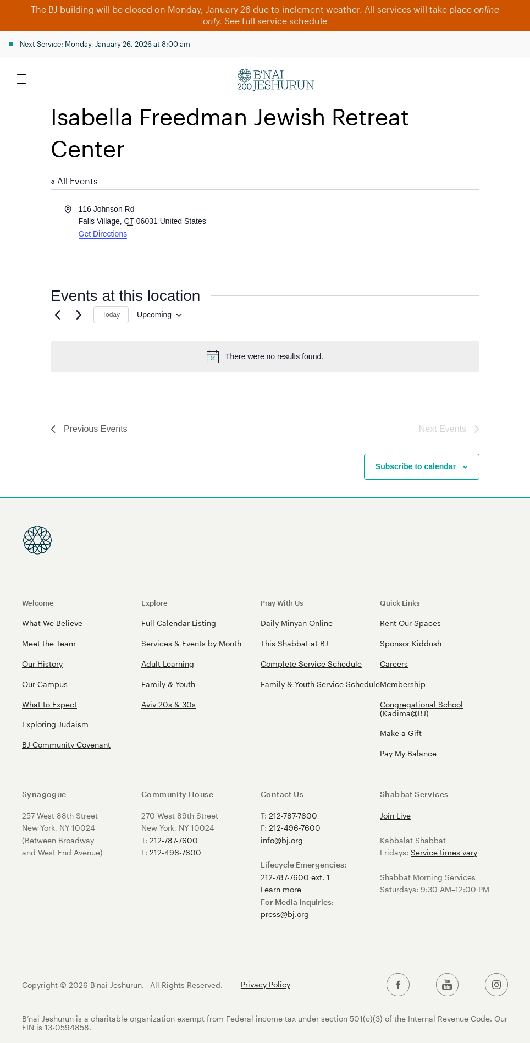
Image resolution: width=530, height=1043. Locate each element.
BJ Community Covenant (66, 744)
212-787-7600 (174, 840)
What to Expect (49, 704)
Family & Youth (168, 684)
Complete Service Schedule (311, 663)
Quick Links (399, 603)
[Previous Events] (57, 315)
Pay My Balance (408, 753)
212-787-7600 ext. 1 (295, 877)
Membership (403, 684)
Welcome (38, 603)
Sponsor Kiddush (410, 643)
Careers (394, 663)
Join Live (395, 815)
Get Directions (103, 233)
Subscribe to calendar (416, 466)
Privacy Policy (265, 984)
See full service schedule (275, 20)
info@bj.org (282, 840)
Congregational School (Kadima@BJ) (421, 709)
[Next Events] (78, 315)
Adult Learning (167, 663)
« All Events (74, 180)
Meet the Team (49, 643)
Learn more (281, 889)
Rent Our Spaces (410, 623)
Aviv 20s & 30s (168, 704)
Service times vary (444, 852)
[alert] (265, 356)
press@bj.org (285, 914)
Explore (154, 603)
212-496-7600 (175, 852)
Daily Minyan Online (297, 623)
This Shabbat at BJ (294, 643)
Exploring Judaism (55, 724)
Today (111, 315)
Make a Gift (401, 733)
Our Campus (45, 684)
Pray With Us (282, 603)
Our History (42, 663)
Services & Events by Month (191, 643)
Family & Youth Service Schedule (320, 684)
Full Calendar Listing (178, 623)
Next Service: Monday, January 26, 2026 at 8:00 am (105, 44)
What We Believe (52, 623)
